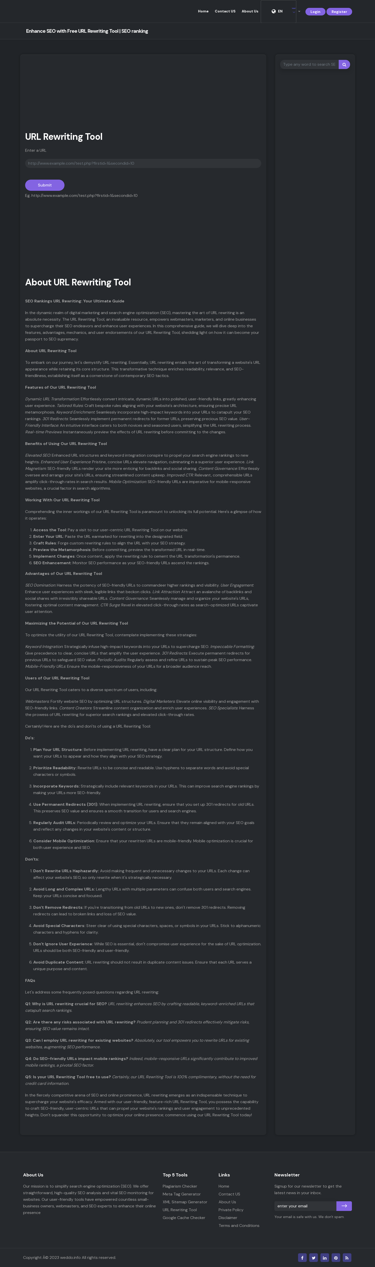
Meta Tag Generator (182, 1194)
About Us (250, 11)
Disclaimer (228, 1217)
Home (203, 11)
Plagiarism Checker (180, 1186)
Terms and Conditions (239, 1225)
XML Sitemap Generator (185, 1202)
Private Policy (231, 1209)
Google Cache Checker (184, 1217)
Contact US (225, 11)
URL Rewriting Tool (180, 1209)
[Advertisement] (143, 95)
